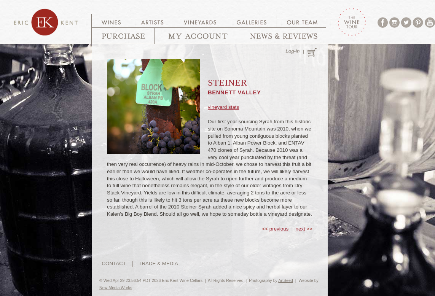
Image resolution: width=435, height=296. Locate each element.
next (300, 229)
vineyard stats (223, 107)
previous (278, 229)
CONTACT (114, 263)
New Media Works (115, 287)
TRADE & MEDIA (158, 263)
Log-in (292, 51)
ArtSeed (285, 280)
